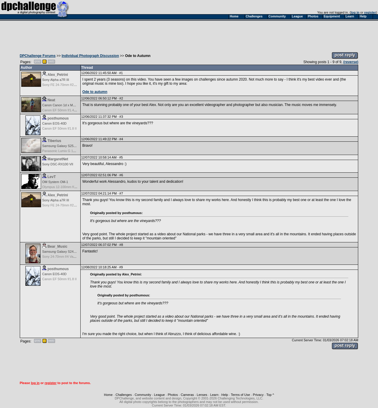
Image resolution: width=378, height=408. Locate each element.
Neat (51, 100)
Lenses (202, 394)
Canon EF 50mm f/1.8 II (59, 128)
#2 (121, 98)
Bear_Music (57, 246)
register (370, 12)
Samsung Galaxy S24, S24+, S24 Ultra (70, 251)
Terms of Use (240, 394)
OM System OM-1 (55, 182)
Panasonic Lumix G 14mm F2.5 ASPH (69, 151)
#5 (121, 157)
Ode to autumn (94, 92)
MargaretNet (58, 159)
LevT (52, 177)
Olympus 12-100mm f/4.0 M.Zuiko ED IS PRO (75, 187)
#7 (121, 193)
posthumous (58, 118)
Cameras (187, 394)
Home (108, 394)
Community (143, 394)
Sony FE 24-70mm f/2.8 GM (62, 85)
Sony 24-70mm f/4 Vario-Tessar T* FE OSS (73, 256)
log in (355, 12)
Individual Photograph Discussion (90, 56)
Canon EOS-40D (54, 123)
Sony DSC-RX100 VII (57, 164)
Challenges (123, 394)
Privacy (258, 394)
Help (224, 394)
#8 (121, 245)
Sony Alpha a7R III (55, 79)
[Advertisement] (189, 35)
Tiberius (54, 141)
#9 (121, 267)
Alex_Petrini (58, 75)
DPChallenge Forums (38, 56)
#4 (121, 139)
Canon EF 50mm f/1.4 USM (62, 110)
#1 (121, 73)
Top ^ (270, 394)
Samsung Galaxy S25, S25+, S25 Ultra (70, 146)
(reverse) (351, 62)
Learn (214, 394)
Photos (173, 394)
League (159, 394)
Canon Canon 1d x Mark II (61, 105)
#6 (121, 175)
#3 (121, 116)
